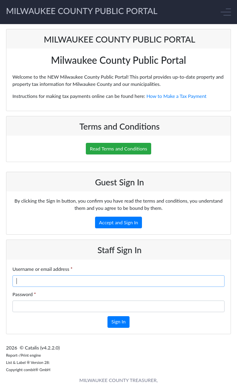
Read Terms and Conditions (118, 149)
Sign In (118, 322)
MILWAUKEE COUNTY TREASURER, (118, 380)
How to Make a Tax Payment (176, 96)
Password (24, 294)
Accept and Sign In (118, 222)
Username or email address (42, 269)
